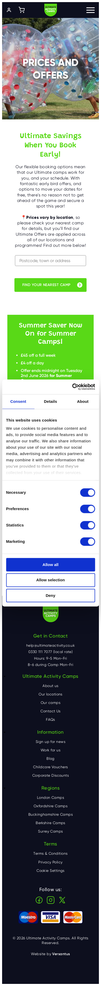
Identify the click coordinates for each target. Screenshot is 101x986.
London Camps (50, 797)
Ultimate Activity (50, 10)
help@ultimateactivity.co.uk (50, 645)
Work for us (50, 750)
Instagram (50, 900)
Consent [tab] (18, 401)
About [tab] (83, 401)
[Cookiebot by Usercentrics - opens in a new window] (72, 386)
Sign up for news (50, 741)
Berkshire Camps (50, 823)
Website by (50, 954)
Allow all (50, 564)
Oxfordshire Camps (51, 806)
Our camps (50, 702)
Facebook (39, 900)
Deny (50, 595)
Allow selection (50, 580)
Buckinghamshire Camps (50, 814)
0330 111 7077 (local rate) (50, 652)
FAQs (50, 719)
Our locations (50, 694)
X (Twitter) (62, 900)
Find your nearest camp (46, 285)
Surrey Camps (50, 831)
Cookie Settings (50, 870)
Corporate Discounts (50, 775)
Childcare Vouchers (50, 767)
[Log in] (9, 10)
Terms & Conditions (50, 853)
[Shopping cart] (21, 10)
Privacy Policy (50, 862)
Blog (50, 758)
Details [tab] (50, 401)
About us (50, 686)
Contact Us (50, 711)
